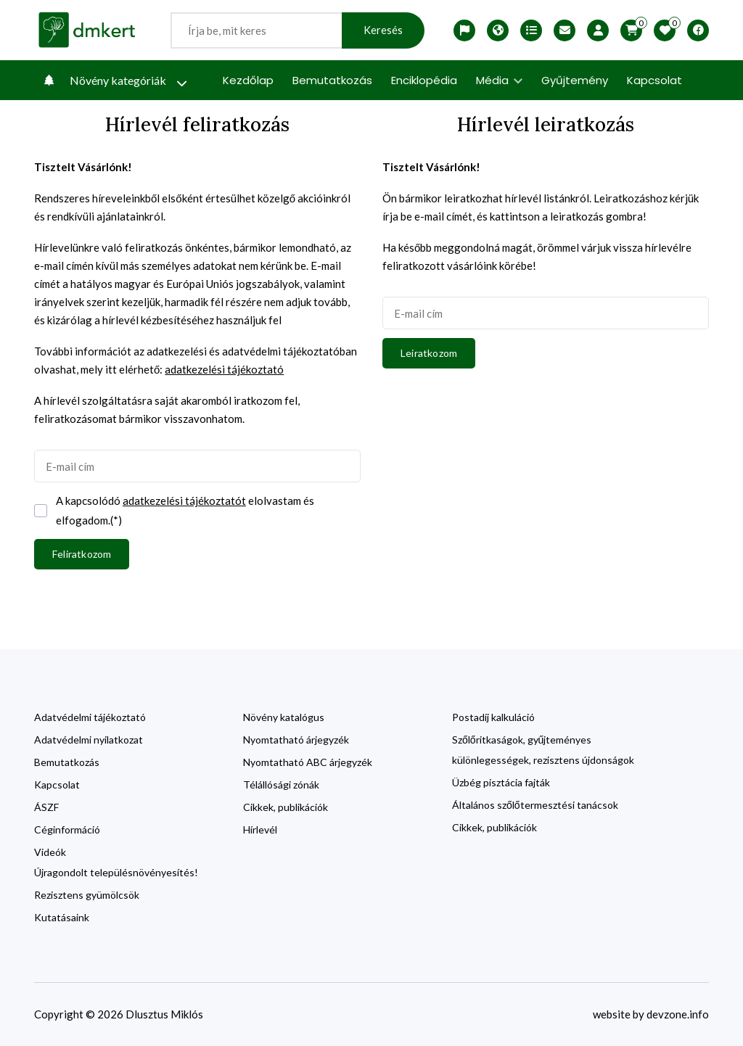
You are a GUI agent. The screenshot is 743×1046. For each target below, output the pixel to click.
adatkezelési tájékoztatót (184, 500)
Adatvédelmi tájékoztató (90, 717)
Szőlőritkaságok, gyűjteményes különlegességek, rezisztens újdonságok (543, 749)
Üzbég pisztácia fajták (501, 782)
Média (499, 80)
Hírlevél (260, 829)
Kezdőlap (248, 80)
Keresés (383, 30)
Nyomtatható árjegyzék (296, 739)
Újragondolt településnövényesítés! (116, 872)
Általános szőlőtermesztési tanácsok (535, 805)
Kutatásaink (61, 917)
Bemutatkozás (332, 80)
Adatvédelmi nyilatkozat (88, 739)
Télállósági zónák (281, 784)
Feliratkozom (81, 554)
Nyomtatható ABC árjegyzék (307, 762)
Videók (50, 852)
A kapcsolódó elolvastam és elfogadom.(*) (185, 509)
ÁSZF (46, 807)
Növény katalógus (283, 717)
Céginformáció (67, 829)
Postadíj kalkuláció (493, 717)
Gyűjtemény (574, 80)
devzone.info (677, 1014)
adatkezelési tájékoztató (224, 369)
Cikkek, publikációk (285, 807)
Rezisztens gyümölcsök (86, 895)
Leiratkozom (429, 353)
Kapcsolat (654, 80)
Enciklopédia (424, 80)
